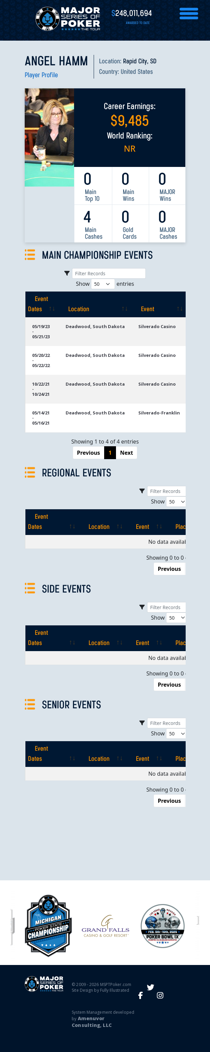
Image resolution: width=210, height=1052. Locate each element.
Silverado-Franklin (159, 413)
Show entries (105, 284)
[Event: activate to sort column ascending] (159, 304)
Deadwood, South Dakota (95, 326)
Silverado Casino (157, 326)
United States (137, 72)
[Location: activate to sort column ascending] (95, 304)
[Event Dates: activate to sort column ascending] (42, 304)
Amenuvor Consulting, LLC (92, 1021)
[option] (105, 926)
